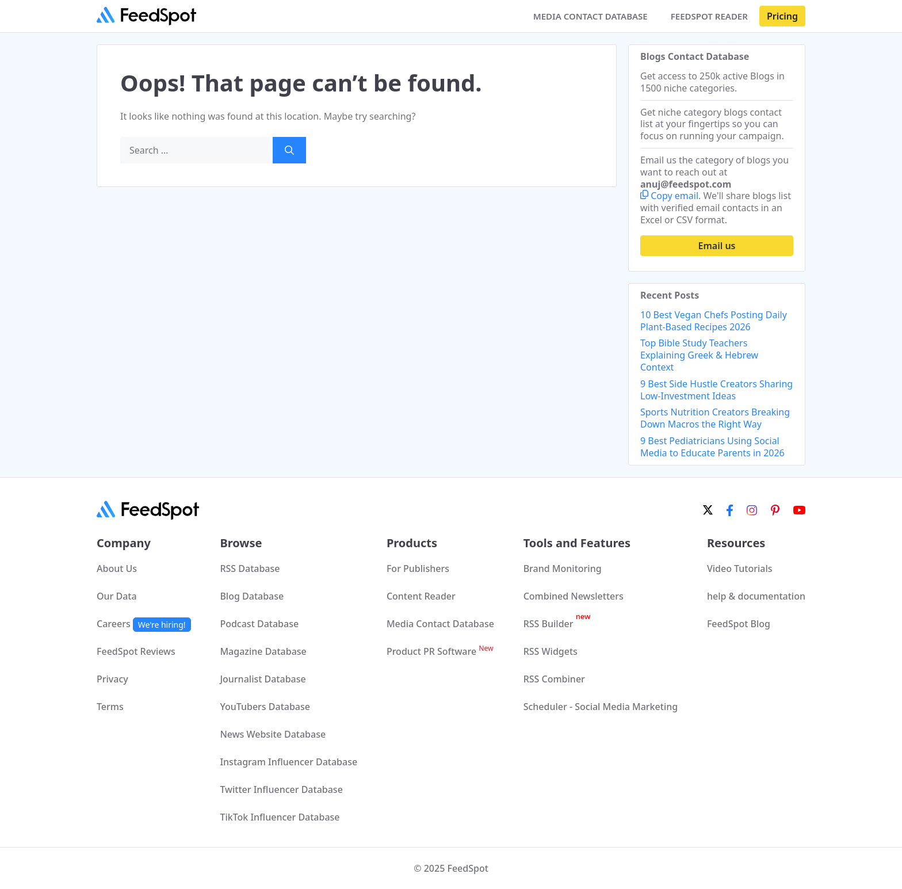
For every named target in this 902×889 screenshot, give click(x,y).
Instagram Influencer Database (288, 762)
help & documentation (756, 596)
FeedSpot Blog (738, 623)
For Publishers (418, 568)
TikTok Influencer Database (279, 817)
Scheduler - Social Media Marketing (600, 706)
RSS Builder (557, 623)
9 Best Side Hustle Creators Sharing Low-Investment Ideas (716, 389)
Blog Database (252, 596)
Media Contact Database (440, 623)
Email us (717, 245)
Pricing (782, 16)
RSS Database (250, 568)
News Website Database (273, 734)
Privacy (112, 679)
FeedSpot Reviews (136, 651)
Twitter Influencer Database (281, 789)
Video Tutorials (740, 568)
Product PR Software (440, 651)
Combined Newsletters (573, 596)
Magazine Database (263, 651)
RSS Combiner (554, 679)
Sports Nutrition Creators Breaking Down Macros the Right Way (715, 418)
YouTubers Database (265, 706)
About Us (117, 568)
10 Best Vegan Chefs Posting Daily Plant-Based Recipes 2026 (713, 320)
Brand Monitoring (562, 568)
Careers (144, 623)
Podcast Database (259, 623)
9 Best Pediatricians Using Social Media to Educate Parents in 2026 (712, 446)
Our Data (117, 596)
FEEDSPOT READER (709, 16)
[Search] (289, 150)
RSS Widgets (550, 651)
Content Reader (421, 596)
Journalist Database (262, 679)
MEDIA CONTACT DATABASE (590, 16)
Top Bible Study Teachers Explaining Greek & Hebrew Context (699, 355)
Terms (110, 706)
